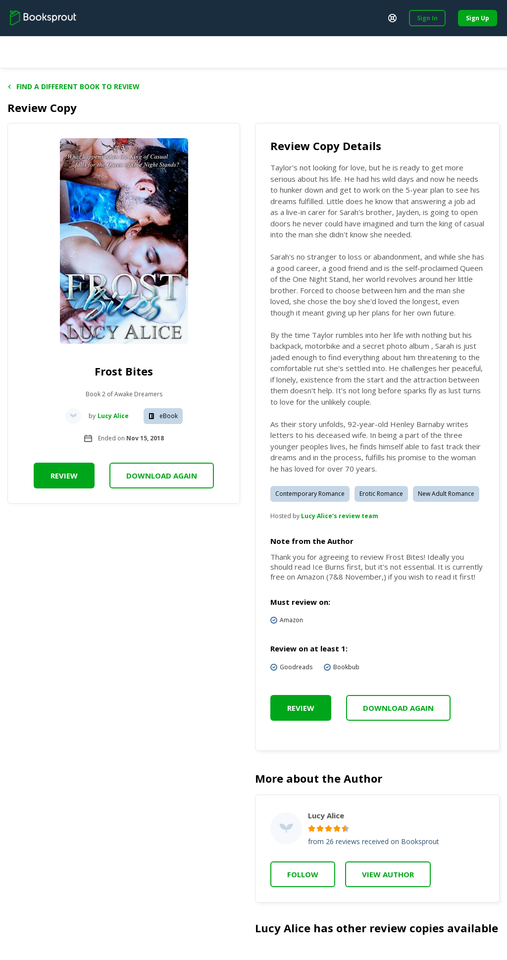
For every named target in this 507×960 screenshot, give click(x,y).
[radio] (311, 828)
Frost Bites (124, 371)
